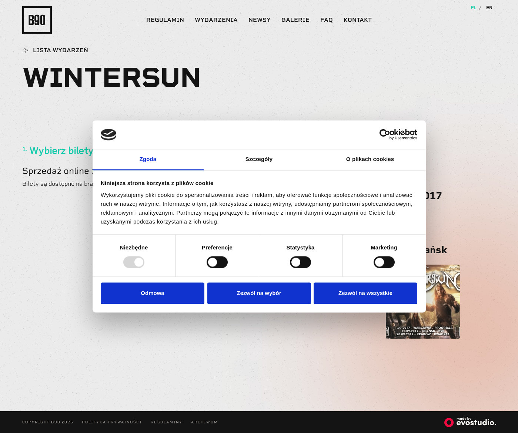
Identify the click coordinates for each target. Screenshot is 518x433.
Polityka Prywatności (112, 422)
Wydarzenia (216, 19)
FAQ (326, 19)
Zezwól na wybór (259, 293)
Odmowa (152, 293)
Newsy (259, 19)
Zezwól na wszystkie (365, 293)
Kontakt (358, 19)
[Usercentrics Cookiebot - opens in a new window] (384, 134)
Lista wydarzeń (60, 50)
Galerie (295, 19)
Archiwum (204, 422)
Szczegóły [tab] (259, 159)
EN (489, 7)
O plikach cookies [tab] (370, 159)
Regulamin (165, 19)
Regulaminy (166, 422)
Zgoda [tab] (148, 159)
